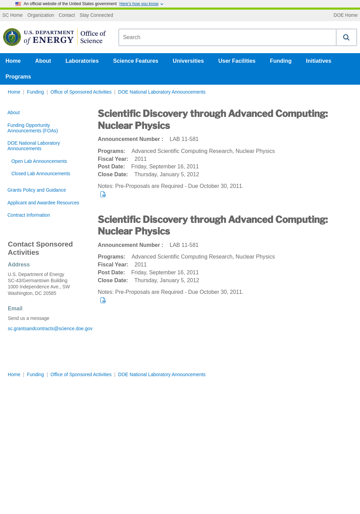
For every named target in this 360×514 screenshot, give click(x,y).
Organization (40, 15)
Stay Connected (96, 15)
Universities (188, 61)
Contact (67, 15)
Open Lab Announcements (39, 161)
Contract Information (29, 215)
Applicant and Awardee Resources (43, 202)
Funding (280, 61)
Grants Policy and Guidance (37, 190)
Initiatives (319, 61)
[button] (346, 37)
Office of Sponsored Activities (80, 92)
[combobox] (227, 37)
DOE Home (346, 15)
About (43, 61)
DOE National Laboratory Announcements (161, 92)
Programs (18, 77)
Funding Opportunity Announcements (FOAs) (33, 128)
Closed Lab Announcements (40, 173)
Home (13, 61)
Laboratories (82, 61)
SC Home (12, 15)
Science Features (135, 61)
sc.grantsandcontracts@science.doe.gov (45, 328)
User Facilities (237, 61)
